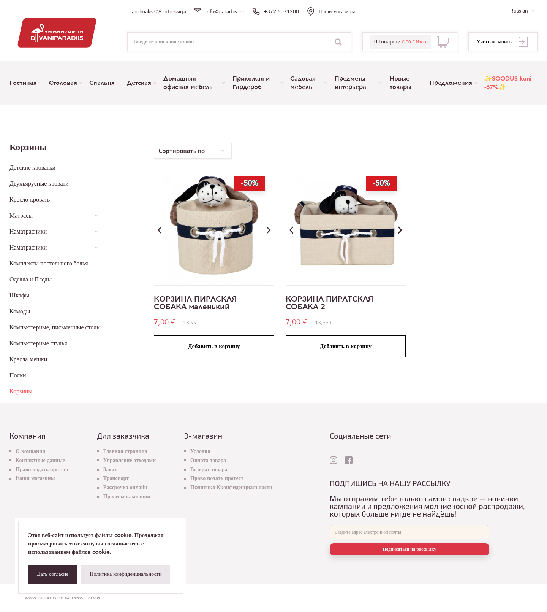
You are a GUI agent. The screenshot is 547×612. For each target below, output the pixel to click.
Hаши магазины (337, 11)
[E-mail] (409, 532)
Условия (200, 451)
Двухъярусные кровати (39, 184)
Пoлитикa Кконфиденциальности (231, 487)
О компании (30, 451)
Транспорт (116, 478)
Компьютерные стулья (38, 343)
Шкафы (19, 295)
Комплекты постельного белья (48, 263)
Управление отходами (129, 460)
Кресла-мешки (28, 359)
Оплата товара (208, 460)
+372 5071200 (281, 11)
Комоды (19, 311)
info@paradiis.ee (225, 11)
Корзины (20, 391)
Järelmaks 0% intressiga (157, 11)
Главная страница (125, 451)
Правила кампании (126, 496)
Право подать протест (42, 469)
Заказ (110, 469)
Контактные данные (40, 460)
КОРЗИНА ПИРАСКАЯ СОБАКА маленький (195, 303)
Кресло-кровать (29, 200)
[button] (268, 230)
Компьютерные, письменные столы (55, 327)
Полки (17, 375)
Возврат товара (209, 469)
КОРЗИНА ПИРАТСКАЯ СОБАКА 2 (329, 303)
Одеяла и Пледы (30, 279)
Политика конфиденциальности (125, 574)
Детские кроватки (32, 168)
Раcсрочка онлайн (125, 487)
